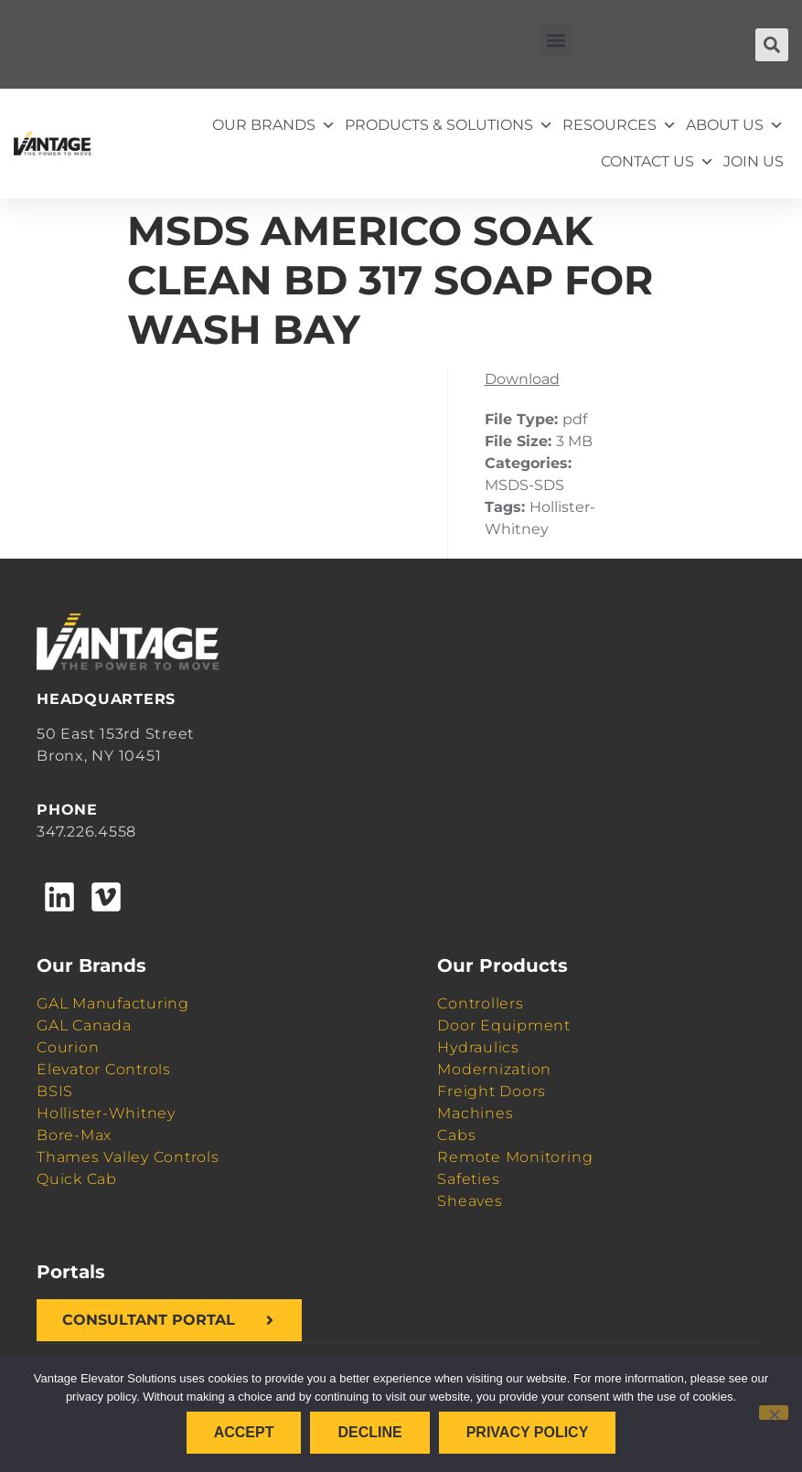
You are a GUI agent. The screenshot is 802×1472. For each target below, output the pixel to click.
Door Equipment (504, 1025)
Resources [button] (619, 125)
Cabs (456, 1135)
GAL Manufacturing (113, 1003)
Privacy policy (527, 1432)
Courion (68, 1047)
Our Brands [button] (274, 125)
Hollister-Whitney (106, 1113)
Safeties (468, 1179)
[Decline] (773, 1412)
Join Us (753, 161)
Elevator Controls (104, 1069)
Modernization (494, 1069)
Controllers (480, 1003)
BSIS (55, 1091)
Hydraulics (478, 1047)
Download (522, 379)
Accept (244, 1432)
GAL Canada (84, 1025)
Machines (475, 1113)
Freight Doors (491, 1091)
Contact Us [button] (657, 162)
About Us (735, 125)
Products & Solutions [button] (449, 125)
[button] (555, 40)
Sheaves (469, 1201)
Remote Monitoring (515, 1157)
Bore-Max (74, 1135)
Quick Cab (77, 1179)
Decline (369, 1432)
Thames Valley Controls (128, 1157)
